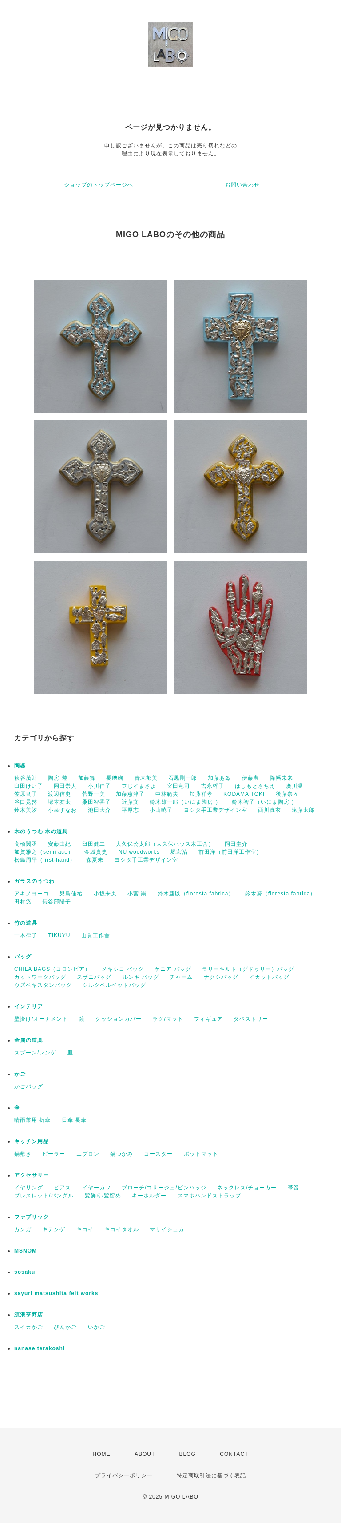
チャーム (181, 977)
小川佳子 (99, 786)
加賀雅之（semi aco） (44, 852)
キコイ (85, 1229)
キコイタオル (121, 1229)
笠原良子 (25, 794)
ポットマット (201, 1154)
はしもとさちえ (255, 786)
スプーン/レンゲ (35, 1053)
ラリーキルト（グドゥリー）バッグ (248, 969)
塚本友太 (59, 802)
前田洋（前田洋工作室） (230, 852)
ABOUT (145, 1454)
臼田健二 (93, 844)
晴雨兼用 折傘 (32, 1120)
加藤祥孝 (201, 794)
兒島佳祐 (71, 894)
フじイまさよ (139, 786)
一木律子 (25, 935)
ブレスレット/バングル (44, 1196)
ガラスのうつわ (34, 881)
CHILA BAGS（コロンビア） (52, 969)
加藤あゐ (219, 778)
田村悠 (23, 902)
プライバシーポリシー (124, 1475)
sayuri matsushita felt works (56, 1293)
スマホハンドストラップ (209, 1196)
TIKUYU (59, 935)
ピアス (62, 1188)
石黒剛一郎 (182, 778)
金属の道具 (28, 1040)
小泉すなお (62, 810)
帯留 (293, 1188)
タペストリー (251, 1019)
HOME (102, 1454)
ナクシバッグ (221, 977)
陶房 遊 (57, 778)
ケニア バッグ (173, 969)
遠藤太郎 (303, 810)
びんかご (65, 1327)
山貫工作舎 (95, 935)
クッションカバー (118, 1019)
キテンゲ (53, 1229)
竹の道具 (25, 923)
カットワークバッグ (40, 977)
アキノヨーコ (31, 894)
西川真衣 (269, 810)
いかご (96, 1327)
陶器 (20, 766)
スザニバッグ (94, 977)
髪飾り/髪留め (103, 1196)
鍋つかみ (121, 1154)
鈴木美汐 (25, 810)
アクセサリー (31, 1175)
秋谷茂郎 (25, 778)
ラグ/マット (167, 1019)
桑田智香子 (96, 802)
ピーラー (53, 1154)
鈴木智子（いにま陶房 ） (264, 802)
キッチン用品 (31, 1141)
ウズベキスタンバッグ (43, 985)
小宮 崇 (137, 894)
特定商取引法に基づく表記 (211, 1475)
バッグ (23, 957)
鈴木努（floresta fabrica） (280, 894)
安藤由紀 (59, 844)
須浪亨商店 (28, 1315)
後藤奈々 (287, 794)
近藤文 (130, 802)
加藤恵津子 (130, 794)
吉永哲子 (212, 786)
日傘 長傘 (74, 1120)
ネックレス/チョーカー (247, 1188)
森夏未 (94, 860)
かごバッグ (28, 1086)
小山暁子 (161, 810)
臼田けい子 (28, 786)
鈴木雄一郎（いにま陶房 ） (185, 802)
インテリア (28, 1006)
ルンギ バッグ (141, 977)
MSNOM (25, 1251)
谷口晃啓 (25, 802)
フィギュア (208, 1019)
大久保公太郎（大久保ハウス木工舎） (165, 844)
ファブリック (31, 1217)
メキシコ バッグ (123, 969)
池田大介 (99, 810)
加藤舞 (86, 778)
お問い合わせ (242, 185)
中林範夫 (166, 794)
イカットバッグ (269, 977)
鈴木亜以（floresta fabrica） (196, 894)
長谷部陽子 (56, 902)
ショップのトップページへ (98, 185)
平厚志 (130, 810)
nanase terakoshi (39, 1348)
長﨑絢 (114, 778)
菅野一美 (93, 794)
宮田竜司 (178, 786)
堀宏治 (179, 852)
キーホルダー (149, 1196)
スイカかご (28, 1327)
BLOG (187, 1454)
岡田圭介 (236, 844)
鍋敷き (23, 1154)
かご (20, 1074)
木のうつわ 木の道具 (41, 831)
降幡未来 (281, 778)
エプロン (87, 1154)
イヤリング (28, 1188)
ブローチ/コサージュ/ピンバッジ (164, 1188)
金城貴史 (95, 852)
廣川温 (294, 786)
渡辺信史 (59, 794)
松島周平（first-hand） (44, 860)
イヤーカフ (96, 1188)
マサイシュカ (167, 1229)
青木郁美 (146, 778)
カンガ (23, 1229)
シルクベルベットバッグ (114, 985)
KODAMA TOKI (244, 794)
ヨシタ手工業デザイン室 (215, 810)
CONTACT (234, 1454)
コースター (158, 1154)
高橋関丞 (25, 844)
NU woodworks (139, 852)
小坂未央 (105, 894)
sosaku (24, 1272)
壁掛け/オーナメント (41, 1019)
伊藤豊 (250, 778)
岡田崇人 (65, 786)
